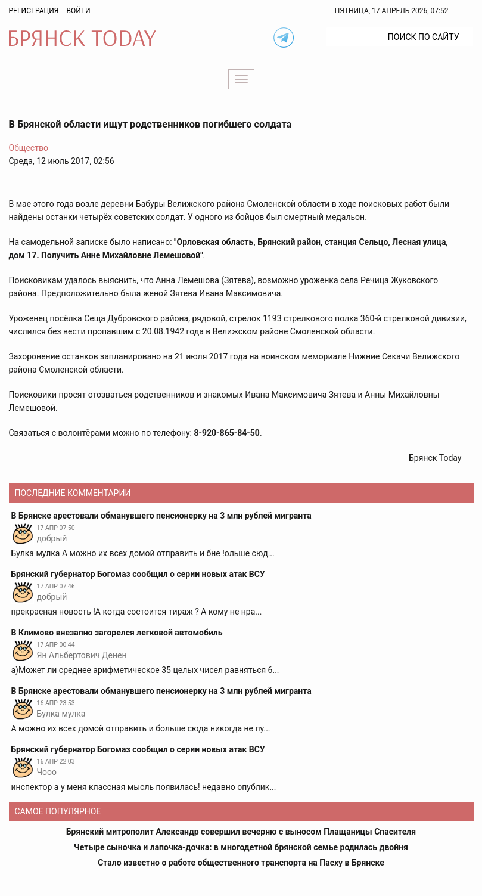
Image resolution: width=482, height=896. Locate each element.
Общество (28, 148)
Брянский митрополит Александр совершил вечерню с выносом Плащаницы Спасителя (241, 831)
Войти (78, 11)
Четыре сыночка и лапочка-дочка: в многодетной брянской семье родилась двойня (241, 847)
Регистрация (34, 11)
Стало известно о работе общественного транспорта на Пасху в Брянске (241, 862)
